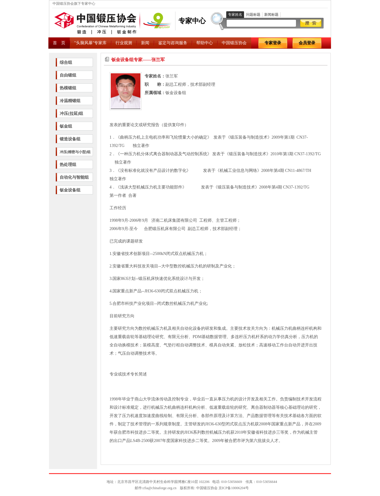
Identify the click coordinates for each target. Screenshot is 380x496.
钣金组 (66, 126)
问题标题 (253, 14)
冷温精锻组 (70, 101)
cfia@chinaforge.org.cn (159, 488)
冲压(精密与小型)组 (75, 152)
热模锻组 (68, 88)
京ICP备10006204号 (233, 488)
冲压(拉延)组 (71, 113)
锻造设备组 (70, 139)
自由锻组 (68, 75)
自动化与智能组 (74, 177)
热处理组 (68, 164)
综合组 (66, 62)
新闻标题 (271, 14)
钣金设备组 (70, 190)
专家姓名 (235, 14)
